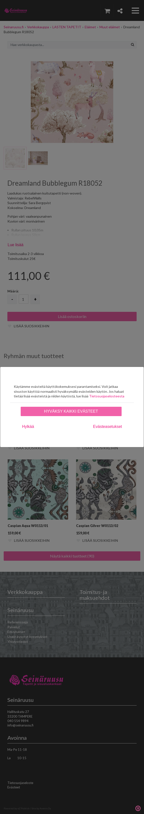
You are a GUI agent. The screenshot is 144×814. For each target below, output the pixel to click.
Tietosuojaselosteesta (106, 396)
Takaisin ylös (138, 808)
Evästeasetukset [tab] (107, 426)
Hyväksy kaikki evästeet (71, 411)
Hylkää (28, 426)
